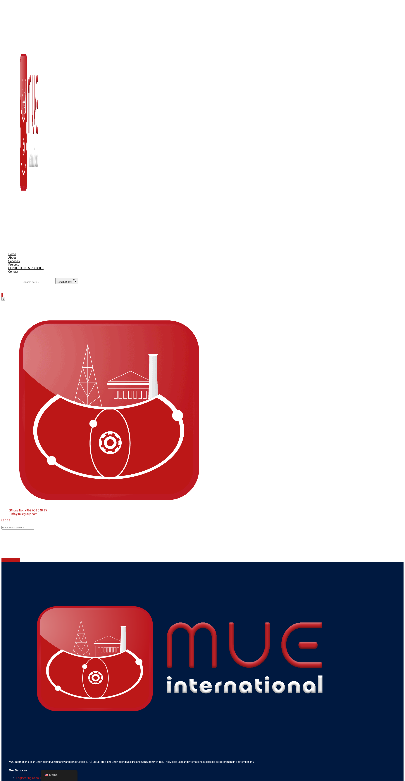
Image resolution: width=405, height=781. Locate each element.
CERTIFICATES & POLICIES (26, 268)
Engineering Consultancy (32, 778)
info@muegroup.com (23, 514)
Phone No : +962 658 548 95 (28, 510)
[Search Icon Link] (10, 274)
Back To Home (10, 560)
